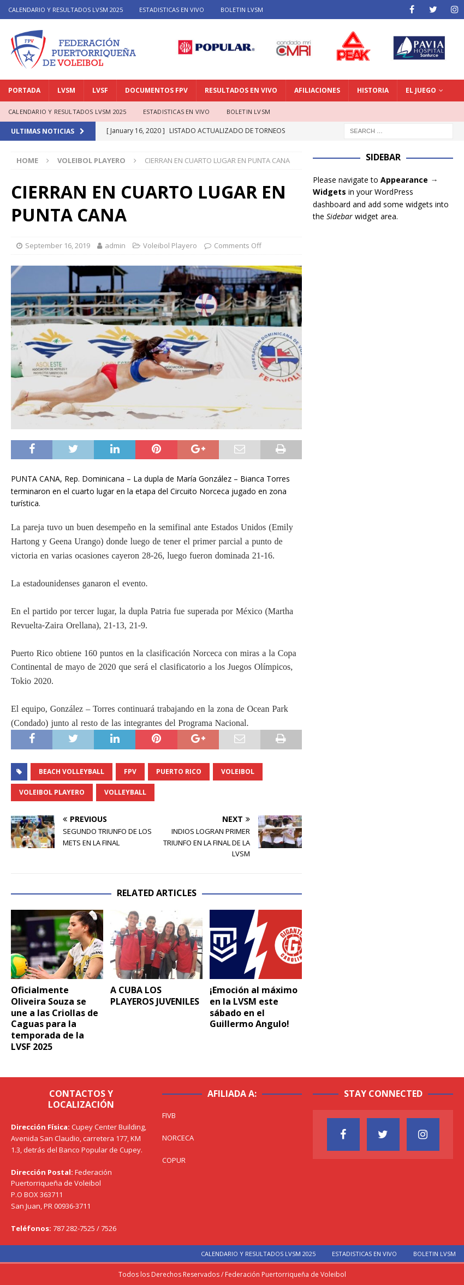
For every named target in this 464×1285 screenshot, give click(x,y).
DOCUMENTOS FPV (156, 90)
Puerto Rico (178, 771)
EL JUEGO (421, 90)
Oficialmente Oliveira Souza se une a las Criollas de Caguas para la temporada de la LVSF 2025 (54, 1018)
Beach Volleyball (71, 771)
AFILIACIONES (317, 90)
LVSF (100, 90)
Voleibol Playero (170, 245)
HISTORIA (373, 90)
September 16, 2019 (57, 245)
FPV (130, 771)
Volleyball (125, 792)
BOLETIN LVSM (242, 9)
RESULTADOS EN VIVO (241, 90)
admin (115, 245)
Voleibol (237, 771)
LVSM (66, 90)
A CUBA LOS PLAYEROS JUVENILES (154, 995)
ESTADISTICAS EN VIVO (171, 9)
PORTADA (24, 90)
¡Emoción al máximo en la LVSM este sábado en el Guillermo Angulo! (254, 1007)
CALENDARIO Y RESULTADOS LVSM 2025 (65, 9)
